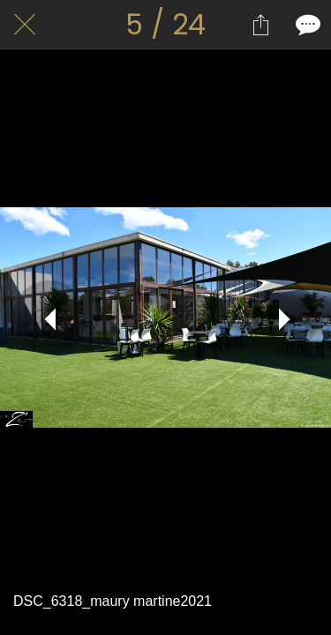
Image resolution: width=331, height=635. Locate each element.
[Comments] (306, 25)
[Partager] (260, 25)
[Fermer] (24, 24)
